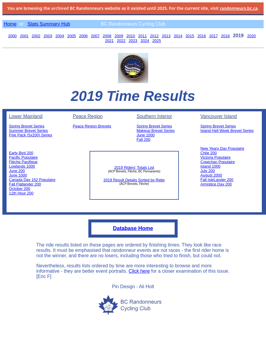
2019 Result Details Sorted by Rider (134, 180)
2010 (130, 36)
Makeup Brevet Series (156, 130)
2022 (121, 40)
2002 (36, 36)
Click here (139, 271)
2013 (166, 36)
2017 (213, 36)
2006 (83, 36)
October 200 (19, 188)
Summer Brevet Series (28, 130)
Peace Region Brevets (92, 126)
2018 (225, 36)
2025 (156, 40)
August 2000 (211, 175)
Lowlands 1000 (22, 166)
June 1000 (18, 175)
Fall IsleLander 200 (217, 179)
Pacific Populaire (23, 157)
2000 (12, 36)
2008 (107, 36)
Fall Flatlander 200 (25, 184)
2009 (119, 36)
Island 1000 (210, 166)
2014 (178, 36)
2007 (95, 36)
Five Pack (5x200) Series (30, 135)
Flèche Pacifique (23, 162)
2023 (133, 40)
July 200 (208, 171)
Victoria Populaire (216, 157)
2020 (251, 36)
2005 (71, 36)
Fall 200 (143, 139)
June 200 (17, 171)
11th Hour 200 (21, 193)
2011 (142, 36)
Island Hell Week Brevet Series (227, 130)
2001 (24, 36)
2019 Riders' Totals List (134, 167)
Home (10, 23)
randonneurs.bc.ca (239, 8)
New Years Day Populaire (222, 148)
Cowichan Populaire (218, 162)
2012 (154, 36)
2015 (190, 36)
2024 (144, 40)
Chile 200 (209, 153)
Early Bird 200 (21, 153)
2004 (59, 36)
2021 (109, 40)
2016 (201, 36)
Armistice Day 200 (216, 184)
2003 (47, 36)
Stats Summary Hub (48, 23)
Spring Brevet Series (26, 126)
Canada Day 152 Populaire (32, 179)
